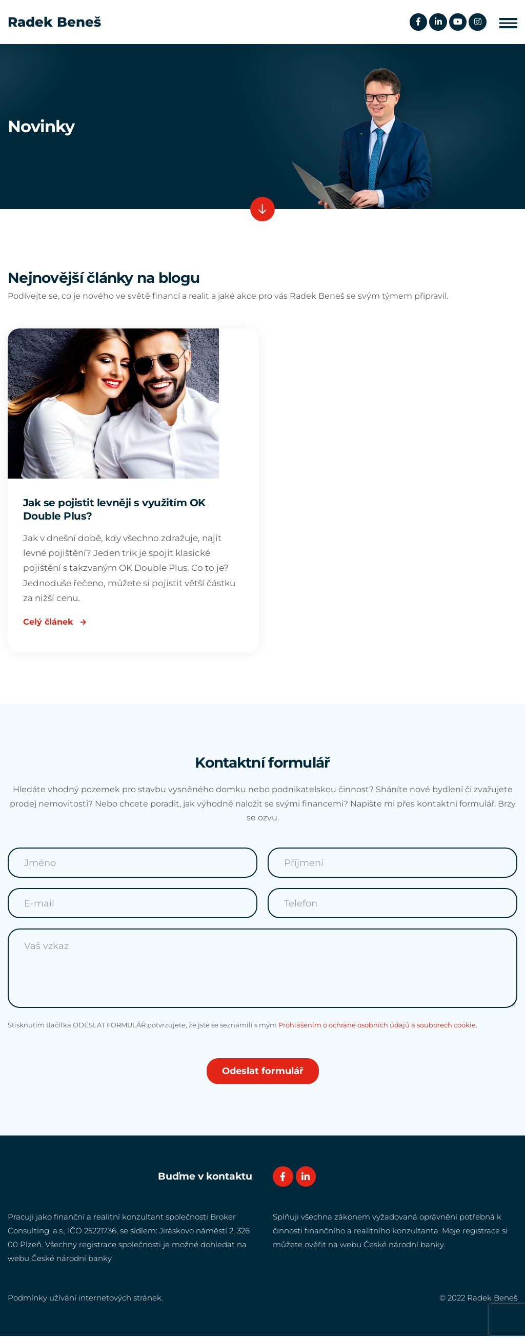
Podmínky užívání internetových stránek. (85, 1304)
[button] (508, 22)
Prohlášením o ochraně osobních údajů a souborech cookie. (377, 1031)
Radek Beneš (54, 22)
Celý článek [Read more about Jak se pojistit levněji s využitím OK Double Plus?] (54, 626)
